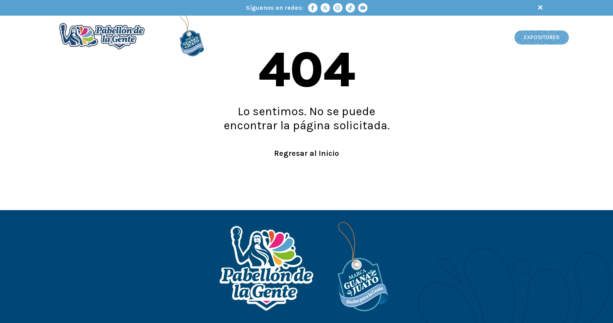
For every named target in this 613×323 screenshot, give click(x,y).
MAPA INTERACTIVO (418, 37)
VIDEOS (464, 37)
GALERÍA (497, 37)
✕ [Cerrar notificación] (540, 8)
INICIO (302, 37)
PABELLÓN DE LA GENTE (352, 37)
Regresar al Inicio (306, 153)
